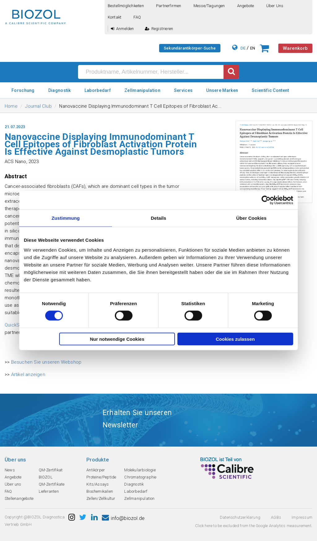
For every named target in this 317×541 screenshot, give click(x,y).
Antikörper (95, 470)
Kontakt (114, 17)
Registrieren (159, 28)
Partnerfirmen (168, 5)
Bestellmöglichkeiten (126, 5)
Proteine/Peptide (101, 477)
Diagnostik (59, 90)
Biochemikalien (99, 491)
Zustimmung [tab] (66, 218)
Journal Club (38, 106)
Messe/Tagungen (209, 5)
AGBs (276, 517)
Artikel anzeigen (28, 374)
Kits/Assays (97, 484)
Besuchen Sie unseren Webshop (46, 362)
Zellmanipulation (142, 90)
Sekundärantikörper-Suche (190, 48)
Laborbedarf (98, 90)
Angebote (245, 5)
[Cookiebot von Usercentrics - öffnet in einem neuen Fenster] (266, 200)
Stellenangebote (19, 498)
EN (252, 48)
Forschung (23, 90)
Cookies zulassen (235, 338)
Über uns (275, 5)
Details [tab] (158, 218)
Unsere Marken (222, 90)
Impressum (302, 517)
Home (11, 106)
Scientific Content (270, 90)
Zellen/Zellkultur (100, 498)
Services (183, 90)
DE (243, 48)
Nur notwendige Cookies (117, 338)
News (10, 470)
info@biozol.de (123, 518)
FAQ (137, 17)
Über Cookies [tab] (251, 218)
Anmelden (122, 28)
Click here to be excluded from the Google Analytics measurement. (253, 525)
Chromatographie (140, 477)
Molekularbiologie (139, 470)
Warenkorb (295, 48)
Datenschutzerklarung (240, 517)
